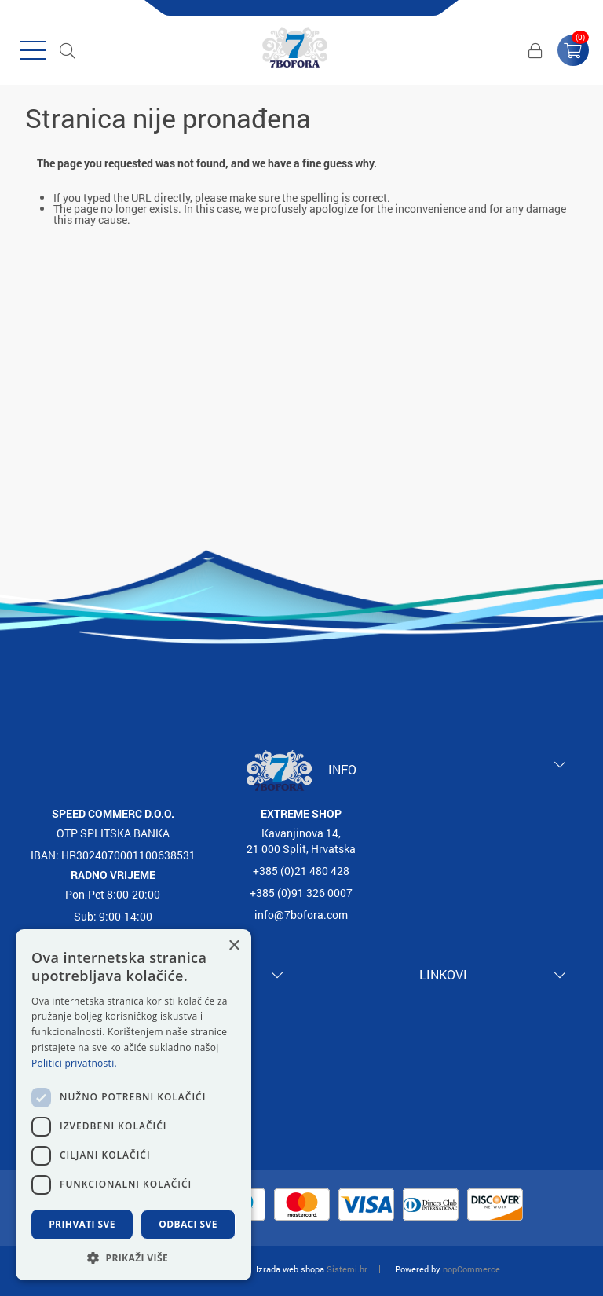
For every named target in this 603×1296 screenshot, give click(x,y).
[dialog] (133, 1104)
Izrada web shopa (290, 1269)
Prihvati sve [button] (82, 1224)
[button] (133, 1257)
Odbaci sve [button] (188, 1224)
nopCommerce (471, 1269)
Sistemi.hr (347, 1269)
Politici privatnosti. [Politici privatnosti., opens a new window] (74, 1063)
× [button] (233, 946)
